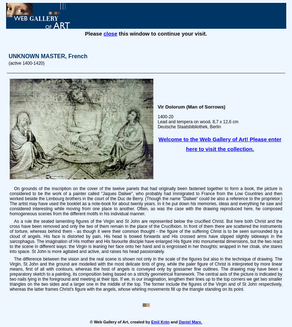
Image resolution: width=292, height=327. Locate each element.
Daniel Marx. (190, 322)
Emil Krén (160, 322)
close (110, 34)
